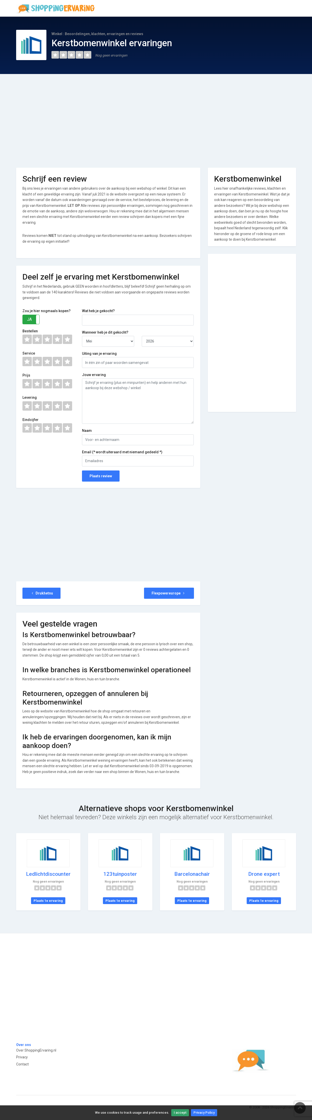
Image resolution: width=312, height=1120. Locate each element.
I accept (180, 1112)
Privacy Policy (204, 1112)
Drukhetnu (41, 593)
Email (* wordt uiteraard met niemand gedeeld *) (122, 452)
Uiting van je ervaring (99, 354)
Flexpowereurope (169, 593)
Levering (29, 397)
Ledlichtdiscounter (48, 874)
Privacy (22, 1057)
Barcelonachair (192, 874)
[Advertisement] (156, 117)
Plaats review (101, 476)
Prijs (26, 375)
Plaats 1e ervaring (48, 901)
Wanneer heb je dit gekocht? (105, 332)
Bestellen (30, 331)
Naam (87, 431)
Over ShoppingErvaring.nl (36, 1050)
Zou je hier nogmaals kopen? (46, 311)
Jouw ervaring (94, 375)
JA (29, 319)
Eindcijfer (30, 420)
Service (28, 353)
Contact (22, 1064)
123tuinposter (120, 874)
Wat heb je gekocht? (98, 311)
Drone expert (264, 874)
